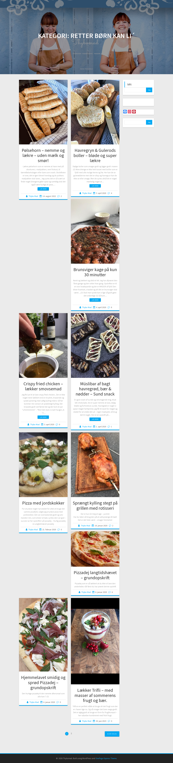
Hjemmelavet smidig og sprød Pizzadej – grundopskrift (43, 682)
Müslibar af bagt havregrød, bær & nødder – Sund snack (95, 389)
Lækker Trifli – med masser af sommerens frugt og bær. (95, 695)
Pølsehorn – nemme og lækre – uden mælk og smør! (43, 155)
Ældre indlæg (112, 734)
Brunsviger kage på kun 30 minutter (95, 272)
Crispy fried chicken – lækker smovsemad (43, 386)
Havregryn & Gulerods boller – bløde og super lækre (95, 155)
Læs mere (43, 189)
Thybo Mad (33, 196)
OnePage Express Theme (106, 758)
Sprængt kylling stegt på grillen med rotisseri (95, 505)
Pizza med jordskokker (43, 503)
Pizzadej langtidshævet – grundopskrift (95, 575)
